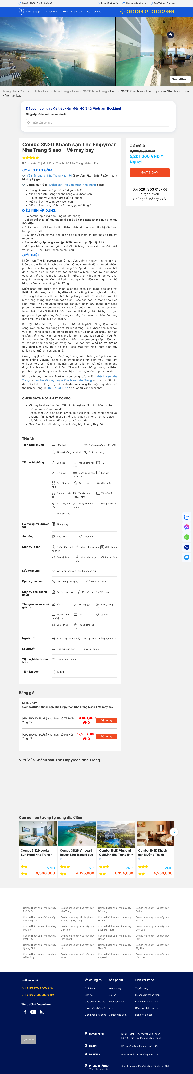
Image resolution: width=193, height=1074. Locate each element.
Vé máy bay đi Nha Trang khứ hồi (49, 175)
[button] (170, 34)
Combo (97, 11)
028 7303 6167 (134, 11)
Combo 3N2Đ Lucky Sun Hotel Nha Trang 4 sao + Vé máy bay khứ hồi (37, 853)
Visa (88, 11)
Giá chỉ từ (137, 146)
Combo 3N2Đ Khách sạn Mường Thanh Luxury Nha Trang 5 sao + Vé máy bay (155, 853)
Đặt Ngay (150, 173)
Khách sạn (76, 11)
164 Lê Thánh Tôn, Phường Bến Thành (140, 1033)
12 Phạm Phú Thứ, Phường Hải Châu (139, 1054)
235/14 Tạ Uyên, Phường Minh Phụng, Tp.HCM (145, 1066)
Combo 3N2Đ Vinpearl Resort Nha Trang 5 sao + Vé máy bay (76, 853)
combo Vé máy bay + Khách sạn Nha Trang (63, 380)
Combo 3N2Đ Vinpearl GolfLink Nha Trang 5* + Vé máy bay (116, 853)
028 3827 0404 (162, 11)
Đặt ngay (106, 720)
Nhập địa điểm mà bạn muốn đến (47, 114)
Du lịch (64, 11)
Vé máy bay (51, 11)
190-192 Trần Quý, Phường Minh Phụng (141, 1038)
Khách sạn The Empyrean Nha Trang (72, 184)
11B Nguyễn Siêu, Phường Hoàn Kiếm (140, 1046)
